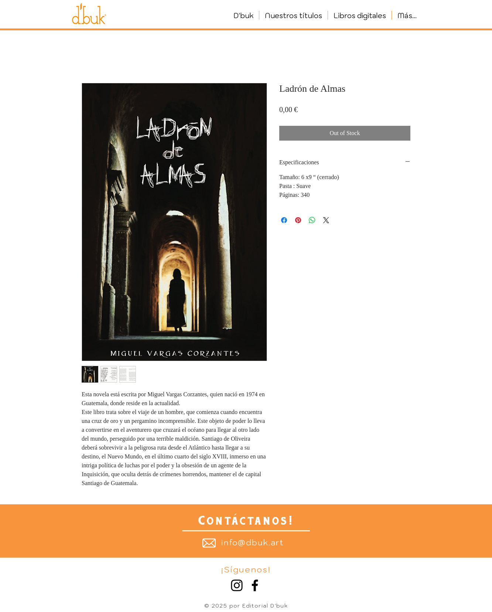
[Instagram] (237, 585)
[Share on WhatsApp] (312, 220)
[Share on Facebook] (284, 220)
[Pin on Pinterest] (298, 220)
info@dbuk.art (252, 542)
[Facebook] (255, 585)
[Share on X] (326, 220)
